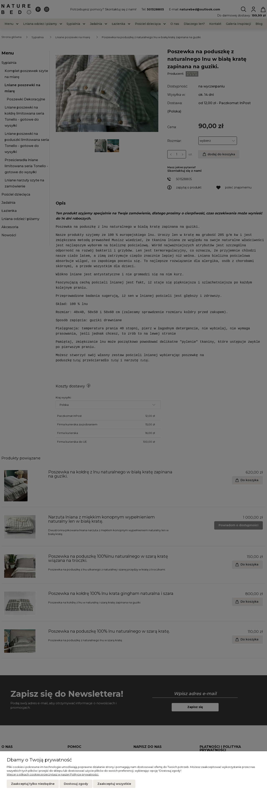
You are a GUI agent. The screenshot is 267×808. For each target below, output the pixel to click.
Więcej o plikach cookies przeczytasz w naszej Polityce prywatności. (53, 774)
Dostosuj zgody (76, 784)
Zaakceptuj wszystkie (114, 784)
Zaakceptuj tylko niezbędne (32, 784)
